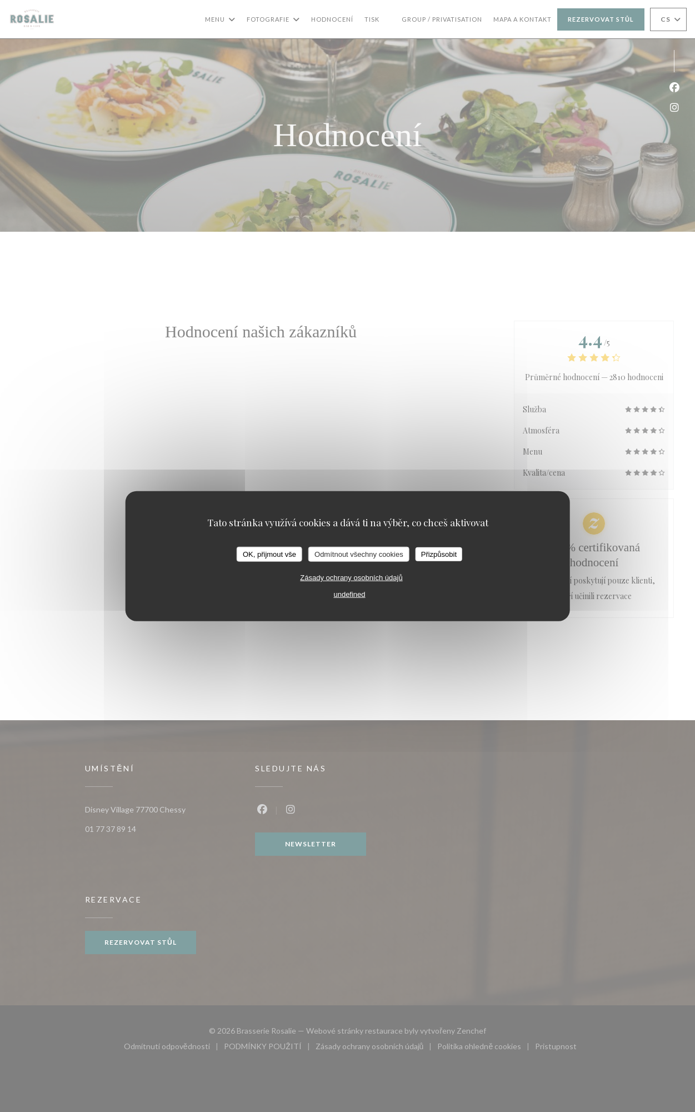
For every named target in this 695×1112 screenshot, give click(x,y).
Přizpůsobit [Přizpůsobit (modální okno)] (439, 554)
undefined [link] (349, 594)
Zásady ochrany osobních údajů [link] (351, 578)
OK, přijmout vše (269, 554)
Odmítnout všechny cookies (358, 554)
